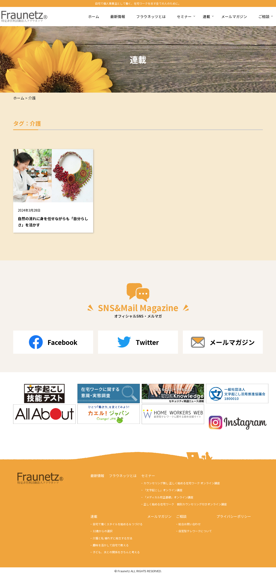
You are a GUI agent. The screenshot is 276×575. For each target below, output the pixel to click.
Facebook (53, 342)
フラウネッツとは (123, 475)
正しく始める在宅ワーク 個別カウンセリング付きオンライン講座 (185, 504)
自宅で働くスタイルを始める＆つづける (118, 524)
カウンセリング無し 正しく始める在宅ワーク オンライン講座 (182, 483)
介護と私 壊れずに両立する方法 (112, 538)
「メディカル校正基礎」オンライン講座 (168, 497)
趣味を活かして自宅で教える (111, 545)
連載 (93, 516)
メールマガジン (223, 342)
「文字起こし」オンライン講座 (163, 490)
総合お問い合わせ (189, 524)
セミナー (148, 475)
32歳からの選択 (103, 531)
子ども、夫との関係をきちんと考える (116, 552)
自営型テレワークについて (195, 531)
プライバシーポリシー (233, 516)
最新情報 (97, 475)
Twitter (138, 342)
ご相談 (181, 516)
